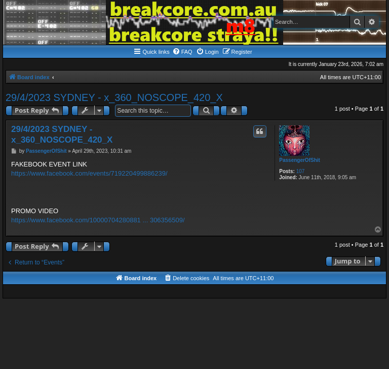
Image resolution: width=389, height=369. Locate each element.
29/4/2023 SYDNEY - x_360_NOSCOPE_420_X (114, 97)
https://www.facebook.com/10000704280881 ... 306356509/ (98, 220)
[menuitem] (182, 52)
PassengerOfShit (299, 160)
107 (300, 171)
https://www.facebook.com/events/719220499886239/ (89, 173)
